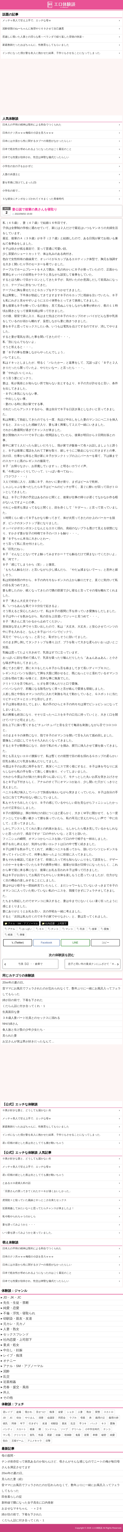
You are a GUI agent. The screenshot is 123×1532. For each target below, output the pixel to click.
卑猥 (95, 1435)
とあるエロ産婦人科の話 (16, 1183)
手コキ (82, 1423)
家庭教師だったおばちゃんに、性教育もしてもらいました (35, 44)
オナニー (9, 1360)
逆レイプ (7, 1412)
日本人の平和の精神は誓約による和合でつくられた (31, 124)
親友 (64, 1423)
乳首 (82, 929)
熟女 (88, 1412)
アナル (11, 929)
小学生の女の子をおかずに (17, 166)
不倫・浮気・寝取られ (19, 1313)
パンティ (7, 1429)
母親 (82, 1417)
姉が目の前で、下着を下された (22, 1000)
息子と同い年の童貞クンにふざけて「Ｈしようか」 (94, 964)
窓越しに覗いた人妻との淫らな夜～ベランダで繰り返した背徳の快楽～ (43, 36)
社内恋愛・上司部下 (56, 923)
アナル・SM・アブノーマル (23, 923)
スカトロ (108, 1412)
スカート (21, 1429)
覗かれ (28, 1412)
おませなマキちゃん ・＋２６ (22, 1508)
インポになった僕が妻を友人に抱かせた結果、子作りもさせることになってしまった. (51, 53)
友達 (44, 1423)
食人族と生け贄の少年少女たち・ (24, 1029)
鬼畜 (77, 1435)
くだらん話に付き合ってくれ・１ (24, 1006)
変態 (97, 1412)
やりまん (30, 1417)
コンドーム (51, 1429)
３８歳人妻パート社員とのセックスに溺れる (31, 1017)
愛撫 (106, 929)
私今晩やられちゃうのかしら (19, 1216)
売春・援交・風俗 (16, 1387)
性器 (40, 1435)
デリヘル (76, 1429)
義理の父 (100, 1417)
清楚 (41, 1417)
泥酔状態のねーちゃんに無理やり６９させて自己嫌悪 (33, 28)
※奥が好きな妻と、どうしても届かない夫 (26, 1110)
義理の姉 (113, 1417)
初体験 (68, 1435)
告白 (5, 1440)
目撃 (48, 1440)
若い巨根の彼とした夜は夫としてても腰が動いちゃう (33, 1143)
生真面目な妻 (11, 1012)
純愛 (112, 1435)
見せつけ (41, 1412)
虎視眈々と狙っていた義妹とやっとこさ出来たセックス (34, 1200)
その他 (8, 1397)
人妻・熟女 (11, 1329)
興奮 (22, 934)
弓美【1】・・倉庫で (30, 964)
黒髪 (49, 1435)
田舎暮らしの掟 (12, 1496)
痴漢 (51, 1412)
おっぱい (27, 929)
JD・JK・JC (12, 1297)
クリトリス (20, 1435)
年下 (22, 1423)
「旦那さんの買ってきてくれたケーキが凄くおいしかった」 (37, 1191)
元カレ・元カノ (14, 1323)
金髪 (60, 1412)
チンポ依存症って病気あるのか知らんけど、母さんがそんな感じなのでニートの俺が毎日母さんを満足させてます (61, 1464)
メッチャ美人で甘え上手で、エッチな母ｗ (26, 20)
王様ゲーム (18, 1440)
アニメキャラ (34, 1440)
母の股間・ (9, 1455)
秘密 (103, 1435)
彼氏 (5, 1423)
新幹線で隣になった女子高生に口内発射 (27, 1502)
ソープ (64, 1429)
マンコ (69, 929)
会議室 (50, 1417)
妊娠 (58, 1435)
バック (94, 1423)
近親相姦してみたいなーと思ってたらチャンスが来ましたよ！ (38, 1208)
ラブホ (73, 1417)
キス (41, 929)
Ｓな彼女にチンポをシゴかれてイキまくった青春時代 (33, 198)
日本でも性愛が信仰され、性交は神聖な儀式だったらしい (35, 157)
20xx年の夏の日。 (14, 982)
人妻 (80, 1412)
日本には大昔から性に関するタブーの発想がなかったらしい (37, 141)
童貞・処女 (11, 1345)
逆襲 (86, 1435)
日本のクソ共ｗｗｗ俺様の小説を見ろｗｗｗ (28, 132)
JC (11, 1417)
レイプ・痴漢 (12, 1355)
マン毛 (6, 1435)
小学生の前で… (11, 190)
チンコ (54, 929)
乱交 (6, 1376)
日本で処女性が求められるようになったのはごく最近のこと (37, 149)
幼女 (18, 1417)
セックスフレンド (16, 1334)
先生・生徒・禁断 (16, 1302)
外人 (6, 1392)
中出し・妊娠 (12, 1350)
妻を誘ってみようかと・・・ (19, 1224)
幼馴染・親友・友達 (17, 1318)
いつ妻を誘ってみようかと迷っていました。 (28, 1232)
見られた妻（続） (13, 1479)
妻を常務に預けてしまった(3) (19, 182)
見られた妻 (9, 1035)
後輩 (94, 929)
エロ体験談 (97, 1528)
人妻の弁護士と (11, 174)
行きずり (33, 1423)
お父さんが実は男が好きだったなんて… (28, 1041)
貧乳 (32, 1435)
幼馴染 (54, 1423)
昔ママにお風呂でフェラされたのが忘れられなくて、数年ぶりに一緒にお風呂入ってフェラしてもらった (61, 991)
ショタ (70, 1412)
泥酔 (6, 1371)
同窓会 (62, 1417)
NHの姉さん (10, 1023)
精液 (10, 934)
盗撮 (18, 1412)
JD (4, 1417)
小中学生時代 (92, 1429)
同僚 (14, 1423)
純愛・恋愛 (11, 1308)
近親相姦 (9, 1382)
